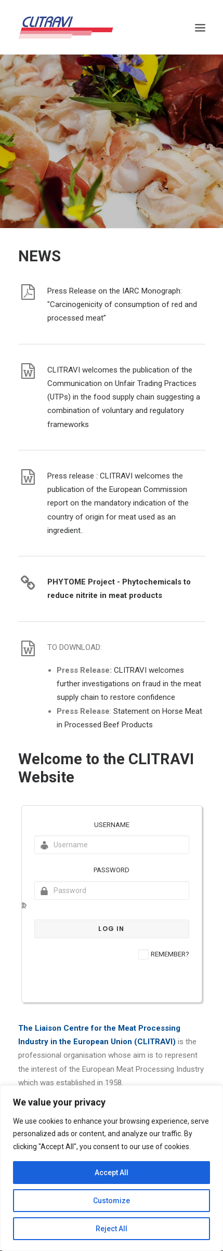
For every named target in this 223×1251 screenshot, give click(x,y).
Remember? (170, 954)
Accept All (111, 1172)
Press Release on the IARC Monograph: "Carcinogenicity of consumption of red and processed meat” (122, 304)
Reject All (111, 1229)
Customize (111, 1200)
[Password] (111, 890)
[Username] (111, 844)
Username (111, 825)
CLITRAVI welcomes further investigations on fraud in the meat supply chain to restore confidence (129, 684)
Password (111, 870)
